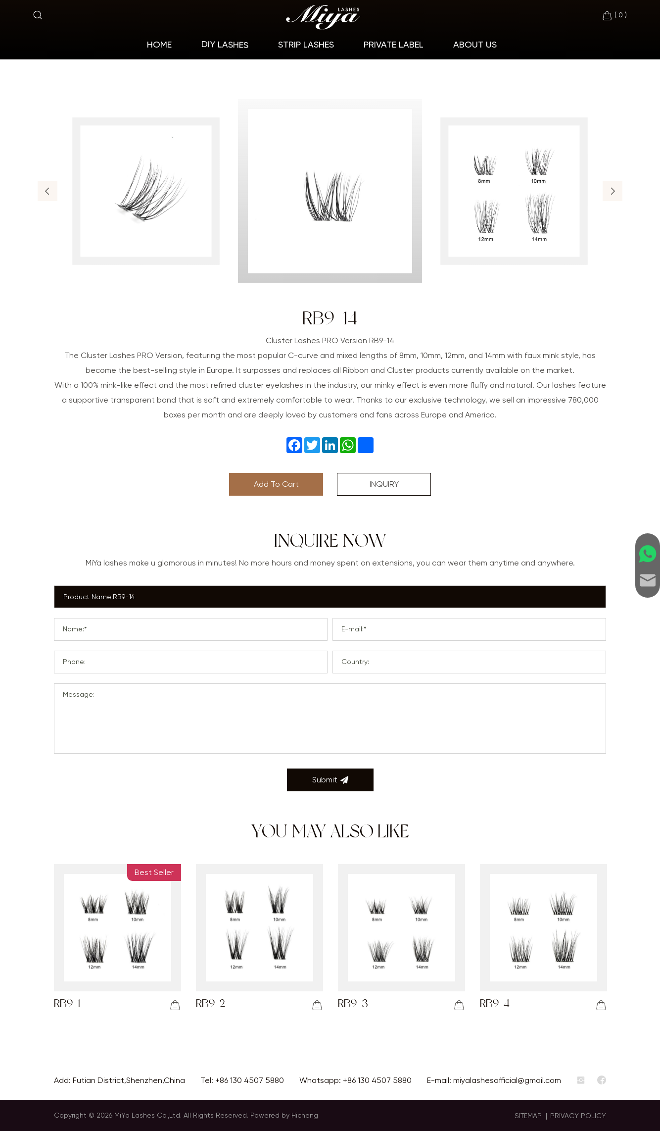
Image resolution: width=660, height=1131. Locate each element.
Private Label (394, 44)
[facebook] (601, 1080)
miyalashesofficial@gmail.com (507, 1080)
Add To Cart (276, 484)
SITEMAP (528, 1116)
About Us (475, 44)
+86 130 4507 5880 (249, 1080)
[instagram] (580, 1080)
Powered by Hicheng (284, 1115)
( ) (614, 16)
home (159, 44)
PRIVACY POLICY (578, 1116)
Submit (330, 780)
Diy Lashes (224, 44)
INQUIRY (384, 484)
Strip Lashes (306, 44)
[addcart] (175, 1005)
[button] (47, 191)
